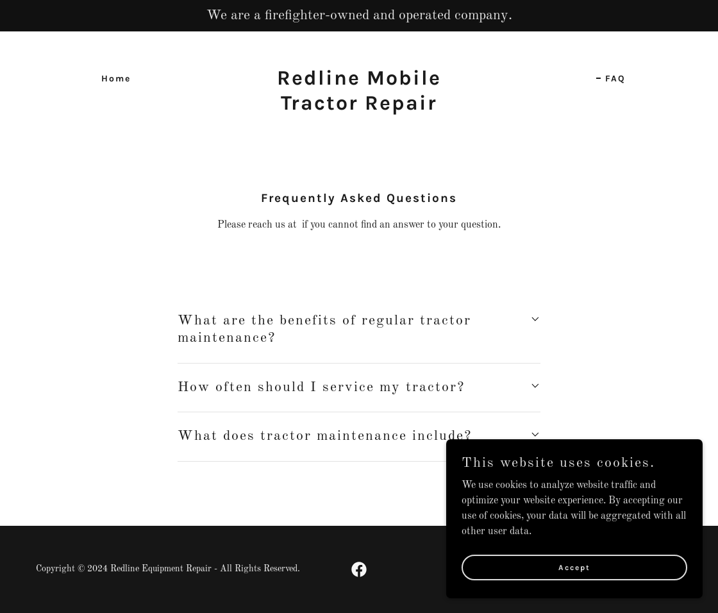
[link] (358, 107)
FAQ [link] (615, 78)
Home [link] (116, 78)
